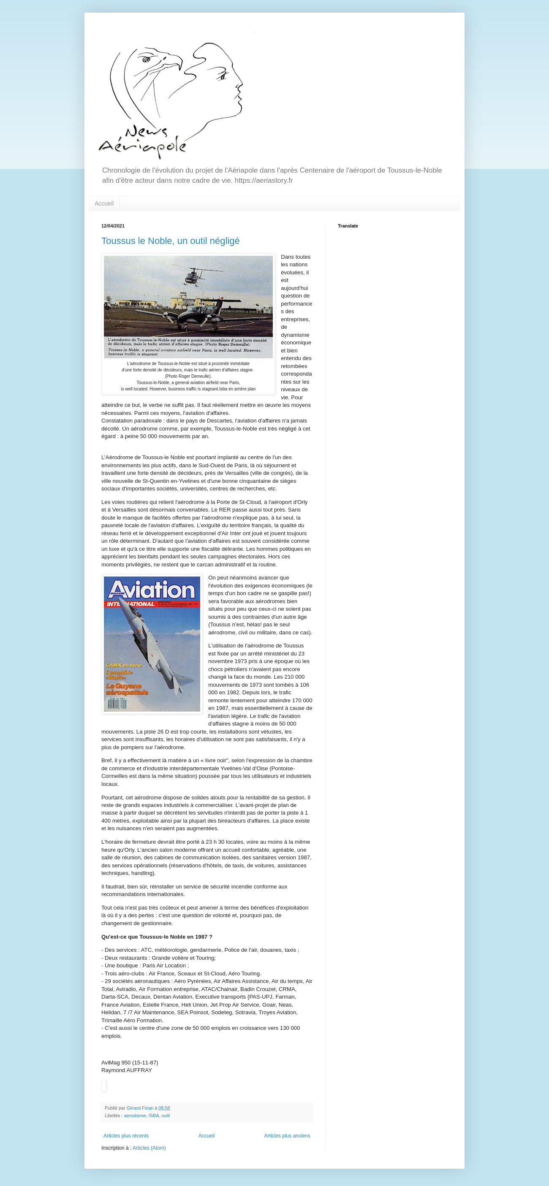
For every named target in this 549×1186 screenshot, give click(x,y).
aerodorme (135, 1115)
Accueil (104, 203)
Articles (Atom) (149, 1148)
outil (165, 1115)
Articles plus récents (126, 1136)
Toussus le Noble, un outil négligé (170, 241)
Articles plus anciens (287, 1136)
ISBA (154, 1115)
